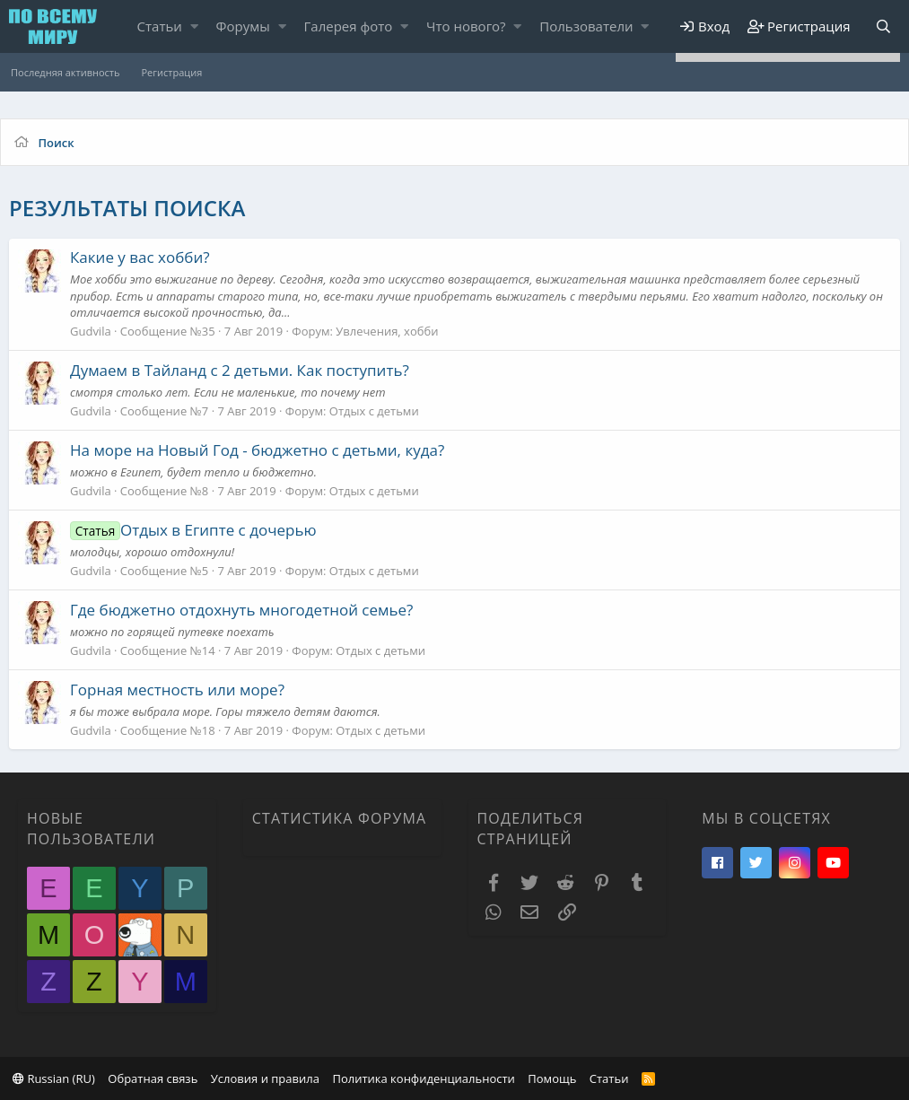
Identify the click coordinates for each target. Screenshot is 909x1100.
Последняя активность (65, 72)
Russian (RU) (54, 1078)
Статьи (159, 26)
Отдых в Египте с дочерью (193, 529)
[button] (194, 26)
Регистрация (171, 72)
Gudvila (90, 331)
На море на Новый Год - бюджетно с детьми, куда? (257, 450)
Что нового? (466, 26)
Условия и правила (265, 1078)
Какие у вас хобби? (140, 257)
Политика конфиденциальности (423, 1078)
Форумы (243, 26)
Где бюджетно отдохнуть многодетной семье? (241, 609)
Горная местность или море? (177, 689)
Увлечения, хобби (387, 331)
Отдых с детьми (374, 411)
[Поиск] (883, 26)
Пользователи (586, 26)
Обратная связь (152, 1078)
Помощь (552, 1078)
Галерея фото (348, 26)
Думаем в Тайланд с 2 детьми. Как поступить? (239, 370)
